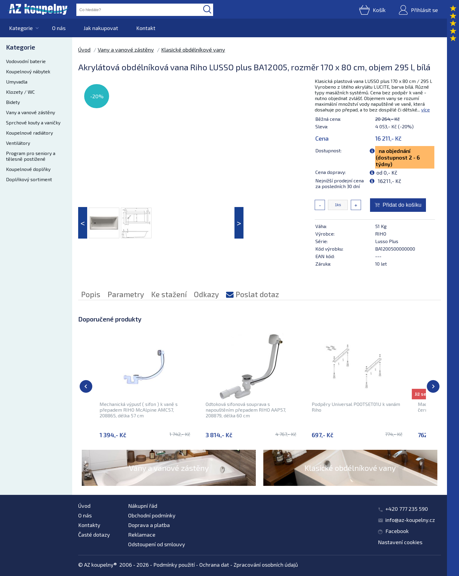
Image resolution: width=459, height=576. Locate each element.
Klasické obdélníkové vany (193, 49)
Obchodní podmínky (152, 515)
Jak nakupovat (101, 28)
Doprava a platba (149, 525)
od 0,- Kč (386, 172)
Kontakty (89, 525)
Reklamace (141, 534)
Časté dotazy (94, 534)
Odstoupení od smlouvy (156, 544)
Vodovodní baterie (26, 61)
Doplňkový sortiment (29, 179)
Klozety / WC (20, 92)
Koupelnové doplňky (28, 169)
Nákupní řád (142, 505)
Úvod (84, 49)
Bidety (13, 102)
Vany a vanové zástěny (30, 112)
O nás (59, 28)
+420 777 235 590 (406, 508)
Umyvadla (16, 81)
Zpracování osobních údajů (266, 564)
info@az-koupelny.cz (410, 520)
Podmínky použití (174, 564)
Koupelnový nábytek (28, 71)
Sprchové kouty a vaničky (33, 122)
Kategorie (21, 28)
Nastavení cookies (400, 542)
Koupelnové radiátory (29, 133)
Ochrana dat (214, 564)
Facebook (397, 531)
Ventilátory (18, 143)
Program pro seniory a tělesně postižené (30, 156)
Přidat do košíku (402, 205)
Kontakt (145, 28)
